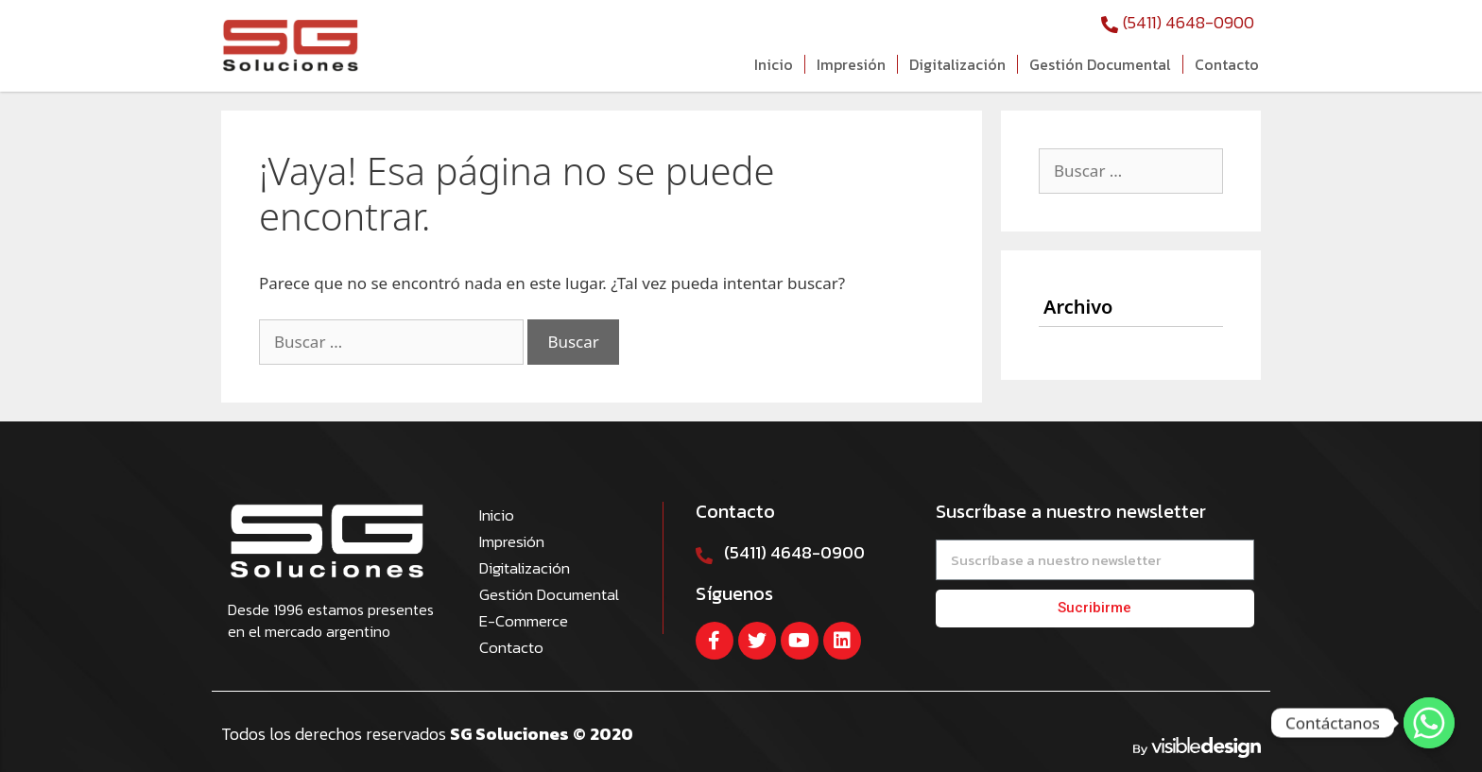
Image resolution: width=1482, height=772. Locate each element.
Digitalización (957, 64)
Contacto (1227, 64)
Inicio (773, 64)
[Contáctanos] (1429, 722)
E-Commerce (523, 621)
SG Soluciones (511, 733)
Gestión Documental (1100, 64)
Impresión (851, 64)
